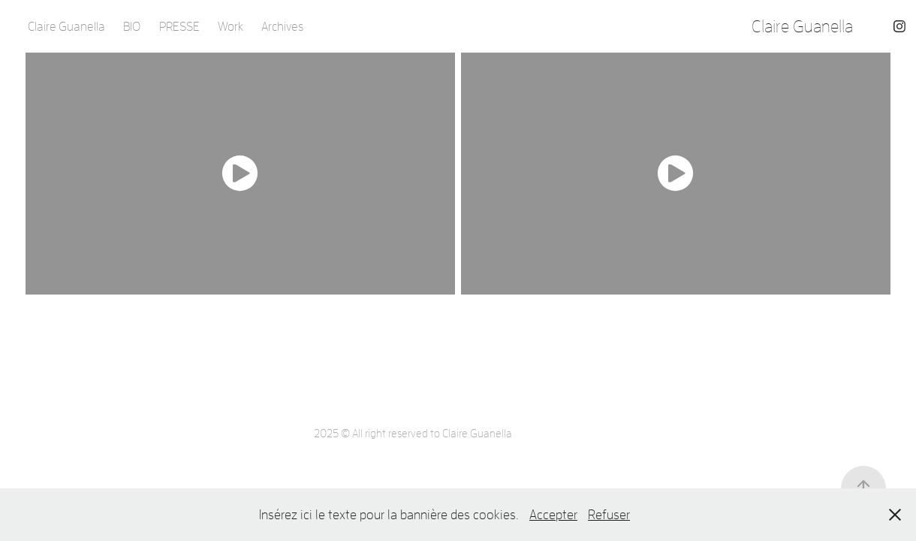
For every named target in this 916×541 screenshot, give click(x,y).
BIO (131, 26)
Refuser (609, 514)
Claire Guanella (66, 26)
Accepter (553, 514)
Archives (282, 26)
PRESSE (179, 26)
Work (230, 26)
